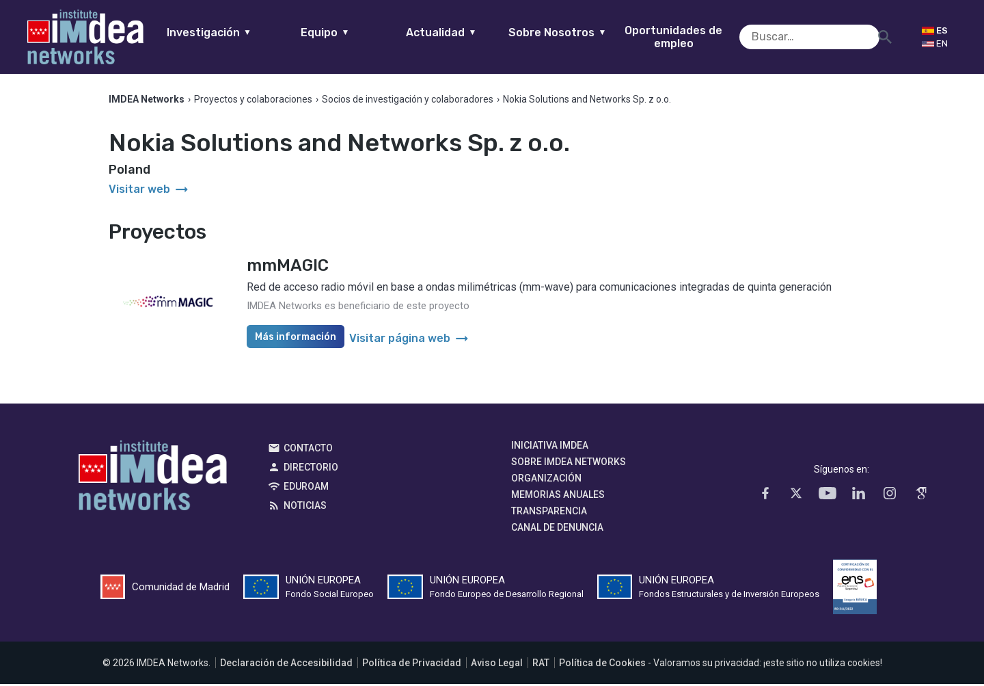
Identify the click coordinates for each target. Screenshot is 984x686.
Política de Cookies (602, 664)
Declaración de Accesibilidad (286, 664)
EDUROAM (306, 488)
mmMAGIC (288, 267)
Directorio (311, 469)
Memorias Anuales (558, 496)
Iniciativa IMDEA (549, 447)
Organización (546, 480)
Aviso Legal (497, 664)
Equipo (347, 32)
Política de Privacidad (411, 664)
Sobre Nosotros (579, 32)
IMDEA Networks (153, 481)
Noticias (305, 507)
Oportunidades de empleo (695, 37)
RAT (540, 664)
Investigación (231, 32)
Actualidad (463, 32)
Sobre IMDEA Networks (568, 463)
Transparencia (549, 512)
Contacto (308, 450)
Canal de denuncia (557, 529)
